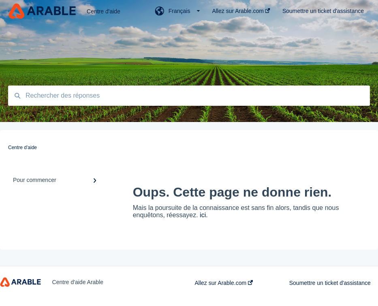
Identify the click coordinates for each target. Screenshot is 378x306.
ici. (204, 215)
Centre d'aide (103, 11)
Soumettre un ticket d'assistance (330, 283)
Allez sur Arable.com (224, 283)
